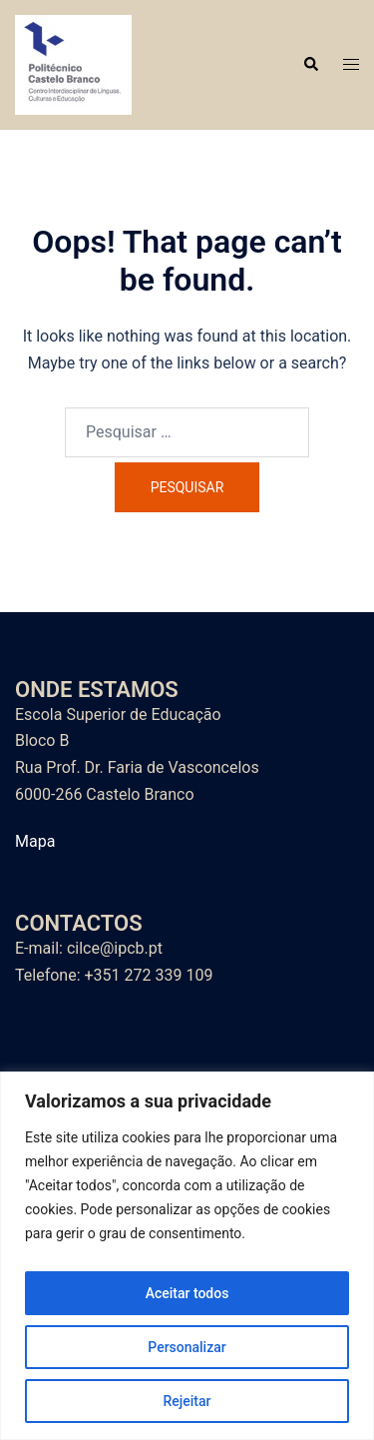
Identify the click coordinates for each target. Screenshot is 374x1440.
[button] (310, 65)
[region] (187, 1256)
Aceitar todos (187, 1293)
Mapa (35, 841)
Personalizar (186, 1347)
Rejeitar (186, 1401)
